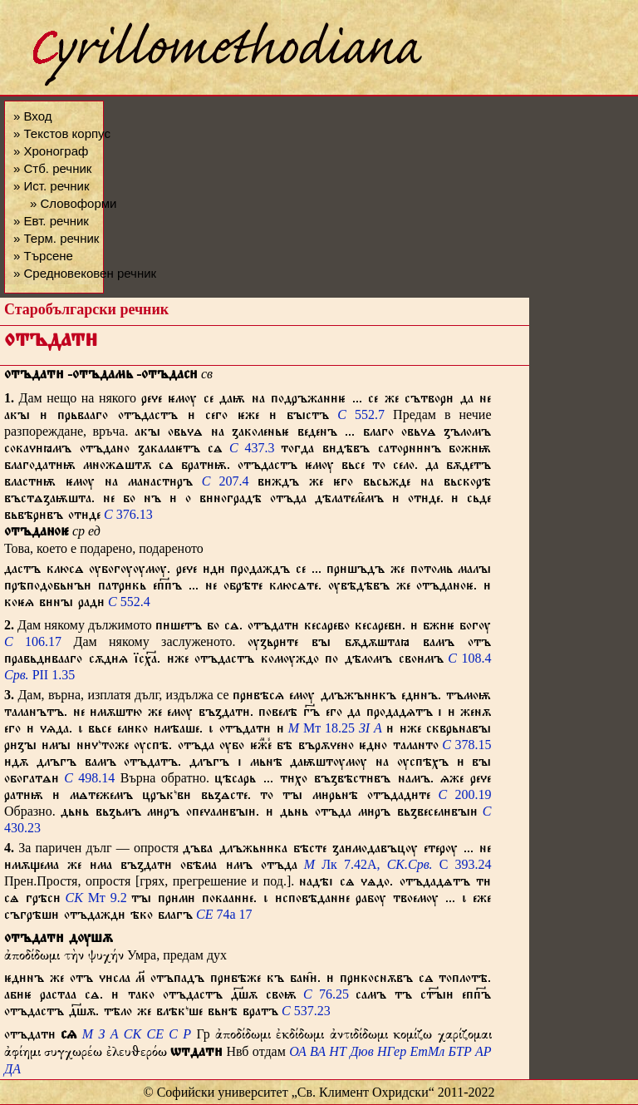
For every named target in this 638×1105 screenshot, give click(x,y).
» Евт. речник (51, 221)
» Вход (32, 116)
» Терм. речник (56, 238)
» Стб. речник (52, 168)
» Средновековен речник (84, 273)
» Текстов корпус (61, 133)
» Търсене (43, 256)
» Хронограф (50, 151)
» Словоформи (73, 203)
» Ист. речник (51, 186)
